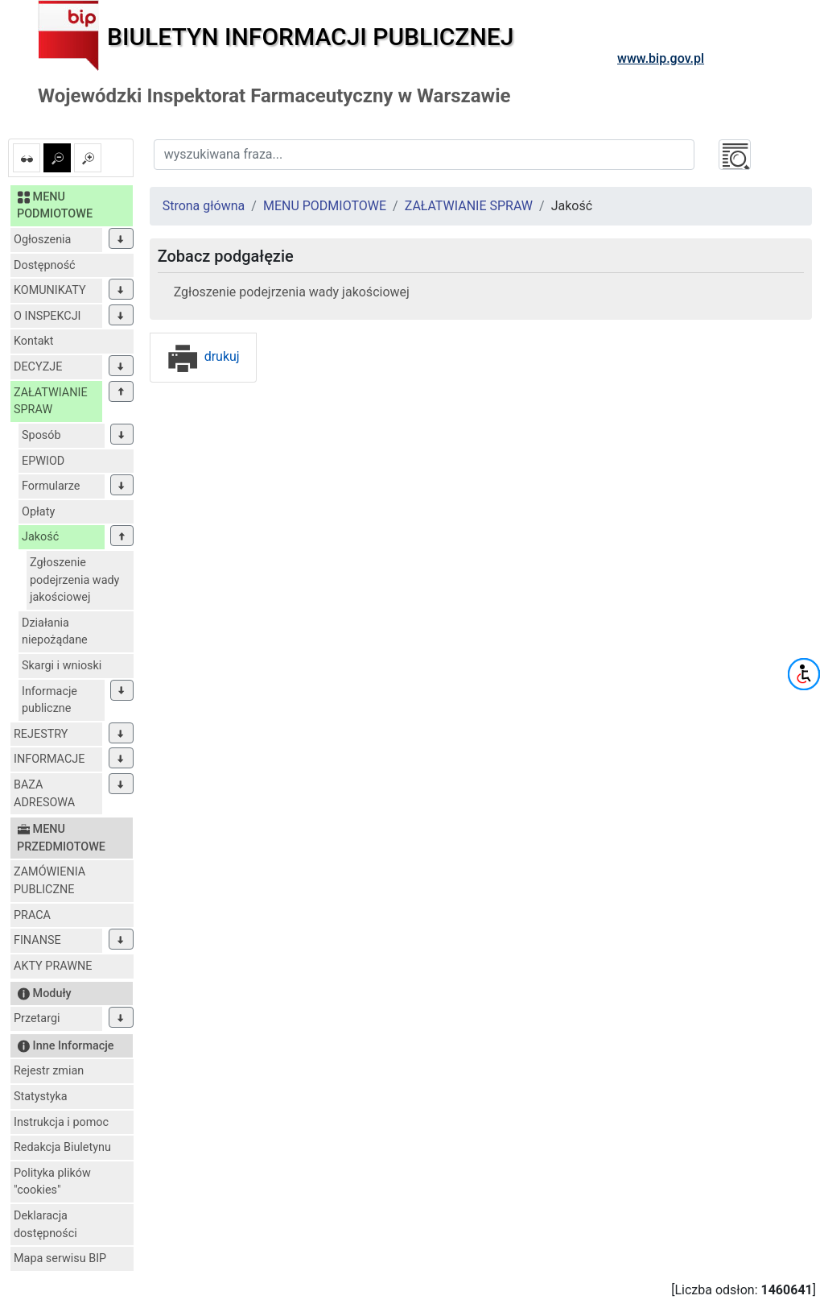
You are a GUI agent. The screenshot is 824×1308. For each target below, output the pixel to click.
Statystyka (41, 1096)
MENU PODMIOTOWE (324, 205)
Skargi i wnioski (61, 666)
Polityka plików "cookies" (52, 1182)
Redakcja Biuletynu (62, 1147)
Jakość (40, 537)
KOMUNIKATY (50, 290)
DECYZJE (38, 367)
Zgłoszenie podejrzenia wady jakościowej (74, 580)
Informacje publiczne (49, 700)
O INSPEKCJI (47, 316)
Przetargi (37, 1018)
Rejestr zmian (49, 1071)
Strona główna (204, 205)
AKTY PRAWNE (53, 966)
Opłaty (38, 512)
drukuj (203, 356)
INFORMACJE (49, 759)
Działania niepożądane (55, 632)
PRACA (32, 915)
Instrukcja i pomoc (61, 1122)
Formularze (51, 486)
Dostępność (45, 265)
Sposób (41, 435)
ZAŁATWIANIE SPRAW (51, 401)
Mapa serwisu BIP (60, 1258)
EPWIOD (43, 461)
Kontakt (34, 341)
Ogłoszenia (42, 239)
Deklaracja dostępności (45, 1224)
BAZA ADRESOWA (44, 793)
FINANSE (37, 940)
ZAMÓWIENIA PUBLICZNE (49, 880)
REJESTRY (41, 734)
